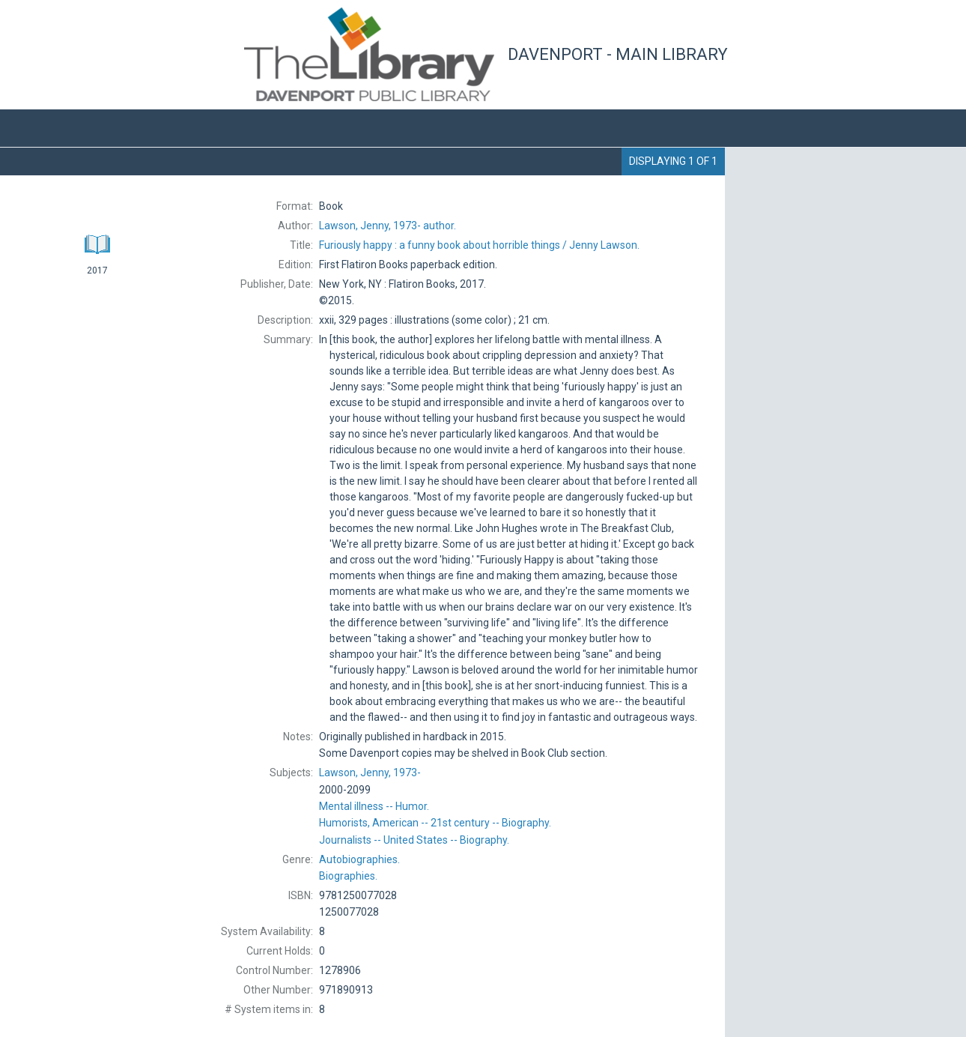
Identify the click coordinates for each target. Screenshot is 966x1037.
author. (387, 226)
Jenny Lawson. (479, 245)
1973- (370, 772)
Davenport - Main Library (618, 54)
